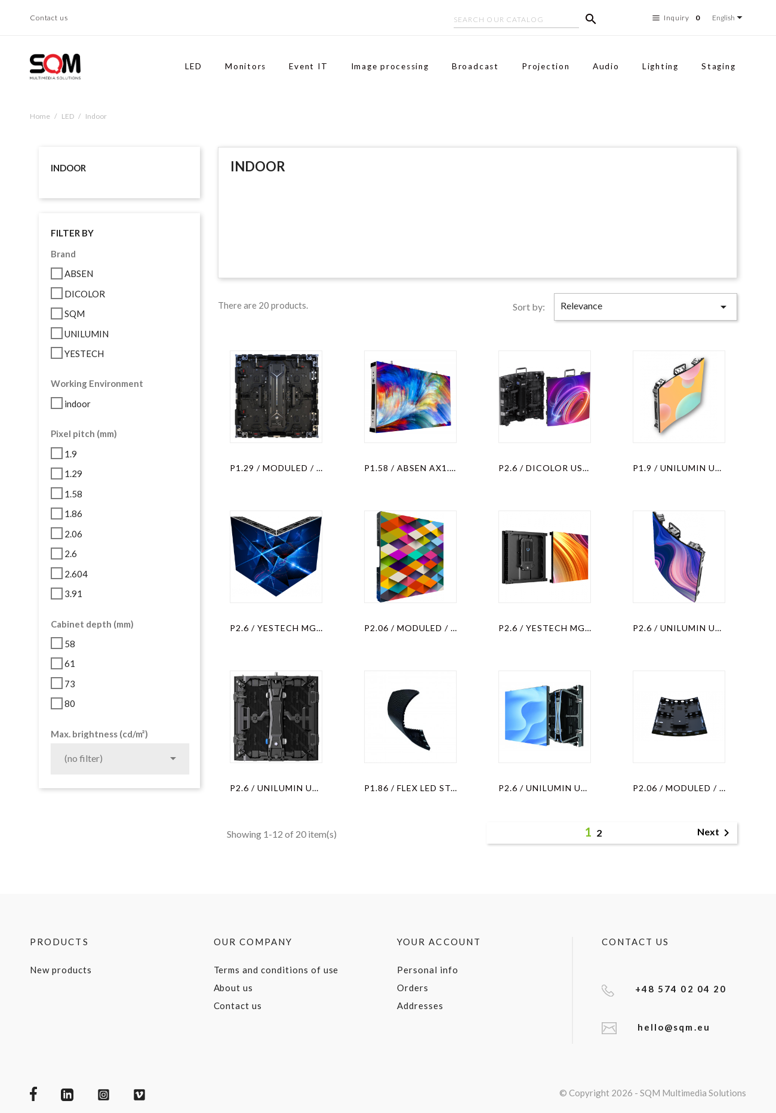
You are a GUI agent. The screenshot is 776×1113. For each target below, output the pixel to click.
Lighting (660, 66)
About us (234, 987)
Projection (546, 66)
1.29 (73, 473)
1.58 (73, 493)
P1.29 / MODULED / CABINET (276, 467)
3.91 (73, 593)
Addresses (420, 1005)
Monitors (245, 66)
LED (193, 66)
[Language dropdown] (729, 17)
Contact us (49, 17)
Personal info (427, 969)
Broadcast (475, 66)
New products (61, 969)
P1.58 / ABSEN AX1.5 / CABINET (410, 467)
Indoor (68, 167)
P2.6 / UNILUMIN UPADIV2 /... (544, 787)
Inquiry (678, 18)
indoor (77, 403)
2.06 (73, 533)
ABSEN (78, 273)
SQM (74, 313)
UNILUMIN (86, 333)
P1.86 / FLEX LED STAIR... (410, 787)
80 (69, 703)
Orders (413, 987)
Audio (606, 66)
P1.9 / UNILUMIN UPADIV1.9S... (679, 467)
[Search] (516, 21)
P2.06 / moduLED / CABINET (410, 627)
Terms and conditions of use (276, 969)
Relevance (646, 307)
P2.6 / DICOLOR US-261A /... (544, 467)
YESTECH (84, 353)
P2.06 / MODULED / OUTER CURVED (679, 787)
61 (69, 663)
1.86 (73, 513)
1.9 (70, 453)
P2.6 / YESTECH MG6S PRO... (276, 627)
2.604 (76, 573)
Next (715, 833)
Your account (439, 941)
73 (69, 683)
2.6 (70, 553)
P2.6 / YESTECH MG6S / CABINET (544, 627)
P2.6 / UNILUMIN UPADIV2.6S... (679, 627)
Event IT (308, 66)
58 (69, 643)
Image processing (390, 66)
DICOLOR (84, 293)
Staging (718, 66)
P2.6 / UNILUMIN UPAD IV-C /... (276, 787)
